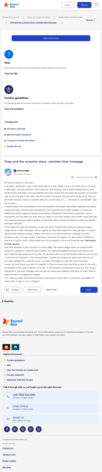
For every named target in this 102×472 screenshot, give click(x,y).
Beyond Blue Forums (14, 4)
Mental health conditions (19, 134)
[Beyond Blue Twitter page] (31, 430)
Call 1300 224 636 (24, 394)
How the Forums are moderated (22, 370)
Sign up (84, 5)
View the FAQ (11, 73)
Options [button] (89, 20)
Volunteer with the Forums (20, 380)
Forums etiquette (15, 375)
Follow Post (32, 290)
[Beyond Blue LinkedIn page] (39, 430)
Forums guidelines (16, 360)
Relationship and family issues (71, 17)
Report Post (51, 290)
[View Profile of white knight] (23, 170)
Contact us (7, 448)
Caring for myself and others (38, 17)
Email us (18, 417)
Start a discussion (51, 38)
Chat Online (20, 406)
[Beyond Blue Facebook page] (7, 430)
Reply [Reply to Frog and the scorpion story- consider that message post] (89, 290)
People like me (14, 146)
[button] (7, 290)
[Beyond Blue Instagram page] (23, 430)
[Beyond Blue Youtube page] (15, 430)
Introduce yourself (16, 128)
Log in (67, 5)
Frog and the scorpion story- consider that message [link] (33, 22)
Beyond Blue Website (17, 322)
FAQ (9, 365)
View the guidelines (14, 109)
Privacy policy (9, 461)
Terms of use (8, 454)
